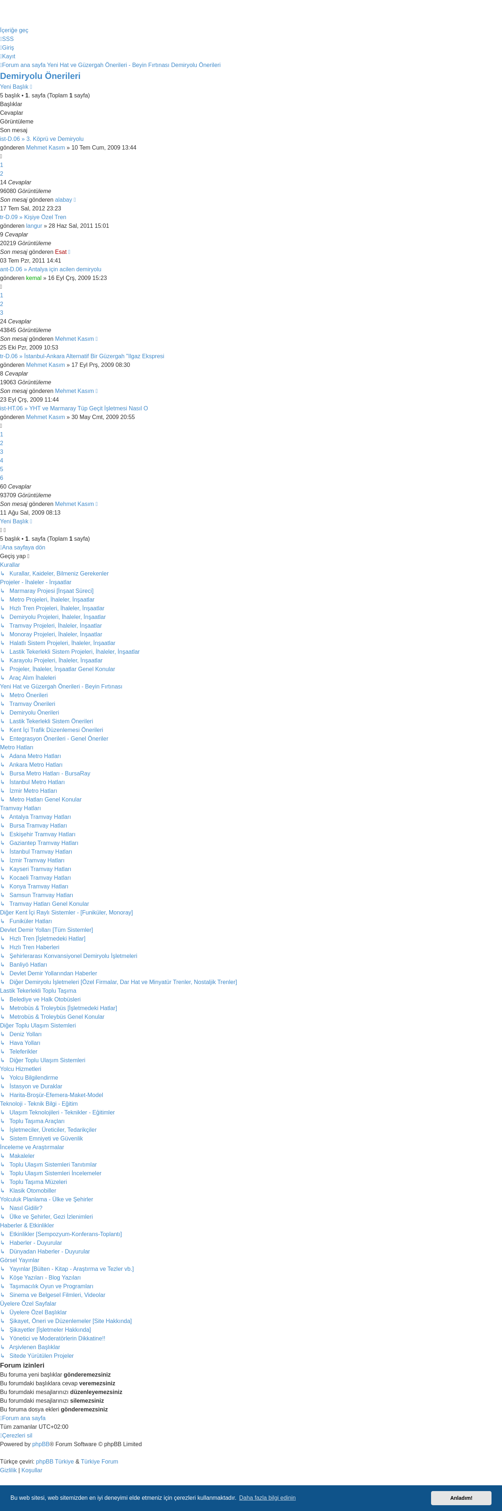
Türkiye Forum (99, 1461)
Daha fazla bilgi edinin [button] (267, 1498)
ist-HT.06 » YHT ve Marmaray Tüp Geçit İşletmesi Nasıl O (74, 408)
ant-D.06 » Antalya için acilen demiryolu (50, 269)
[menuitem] (7, 39)
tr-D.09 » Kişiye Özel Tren (33, 217)
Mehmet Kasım (45, 148)
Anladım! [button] (461, 1498)
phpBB (41, 1444)
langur (34, 226)
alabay (63, 200)
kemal (34, 278)
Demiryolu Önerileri (40, 76)
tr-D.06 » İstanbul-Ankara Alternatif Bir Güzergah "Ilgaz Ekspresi (82, 356)
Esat (61, 252)
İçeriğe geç (14, 30)
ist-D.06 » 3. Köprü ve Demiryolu (42, 139)
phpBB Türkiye (55, 1461)
